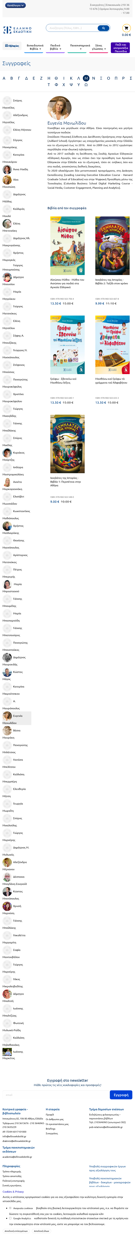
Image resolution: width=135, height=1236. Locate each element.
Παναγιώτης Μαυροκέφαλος (15, 381)
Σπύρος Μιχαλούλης (12, 820)
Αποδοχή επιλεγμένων (16, 1231)
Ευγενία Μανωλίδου (12, 717)
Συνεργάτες (97, 4)
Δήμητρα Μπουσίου (13, 279)
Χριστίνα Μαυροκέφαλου (13, 396)
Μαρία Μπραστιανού (12, 586)
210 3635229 (9, 1126)
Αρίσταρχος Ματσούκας (15, 557)
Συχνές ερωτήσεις (11, 1185)
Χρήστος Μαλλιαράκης (13, 527)
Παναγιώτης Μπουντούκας (15, 644)
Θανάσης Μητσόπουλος (13, 542)
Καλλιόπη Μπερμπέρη (13, 776)
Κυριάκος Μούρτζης (13, 454)
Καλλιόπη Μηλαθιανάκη (13, 1039)
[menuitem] (12, 46)
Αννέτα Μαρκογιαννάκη (12, 484)
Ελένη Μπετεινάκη (11, 225)
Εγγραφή (121, 1095)
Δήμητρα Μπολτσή (13, 995)
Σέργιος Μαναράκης (12, 142)
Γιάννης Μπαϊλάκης (12, 425)
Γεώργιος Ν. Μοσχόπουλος (14, 352)
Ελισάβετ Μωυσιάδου (13, 498)
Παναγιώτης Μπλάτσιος (15, 747)
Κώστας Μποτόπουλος (12, 893)
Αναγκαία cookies (22, 1208)
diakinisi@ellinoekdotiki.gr (16, 1140)
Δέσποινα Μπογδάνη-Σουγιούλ (14, 878)
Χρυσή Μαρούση (11, 908)
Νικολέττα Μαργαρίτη (14, 937)
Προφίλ (50, 1114)
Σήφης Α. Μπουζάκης (13, 337)
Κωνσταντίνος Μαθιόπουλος (16, 513)
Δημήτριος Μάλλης (14, 196)
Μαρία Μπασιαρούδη (11, 615)
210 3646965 (37, 1123)
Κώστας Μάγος (12, 674)
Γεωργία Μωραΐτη (12, 805)
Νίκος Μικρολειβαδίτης (12, 981)
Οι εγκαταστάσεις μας (57, 1123)
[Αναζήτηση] (78, 28)
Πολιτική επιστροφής (13, 1180)
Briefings (50, 1128)
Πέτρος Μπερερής (12, 571)
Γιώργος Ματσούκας (12, 308)
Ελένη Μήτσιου (16, 130)
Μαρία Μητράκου (11, 293)
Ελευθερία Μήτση (14, 791)
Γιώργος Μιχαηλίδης (12, 410)
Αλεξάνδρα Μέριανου (14, 864)
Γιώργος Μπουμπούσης (12, 267)
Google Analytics (22, 1218)
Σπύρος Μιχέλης (12, 440)
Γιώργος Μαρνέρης (12, 834)
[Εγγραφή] (67, 1094)
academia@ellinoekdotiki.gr (17, 1156)
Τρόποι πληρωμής (11, 1171)
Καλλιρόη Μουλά (13, 211)
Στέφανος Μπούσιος (13, 366)
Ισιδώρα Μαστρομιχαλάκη (13, 469)
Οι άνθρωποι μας (55, 1119)
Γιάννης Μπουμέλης (12, 600)
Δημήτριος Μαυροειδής (14, 659)
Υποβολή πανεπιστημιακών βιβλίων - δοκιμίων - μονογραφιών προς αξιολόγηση (109, 1182)
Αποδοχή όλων (41, 1231)
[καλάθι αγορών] (124, 30)
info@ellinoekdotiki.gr (14, 1136)
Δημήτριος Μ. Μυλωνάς (15, 849)
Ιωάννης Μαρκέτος (12, 1054)
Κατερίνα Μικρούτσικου (13, 688)
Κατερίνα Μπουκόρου (13, 156)
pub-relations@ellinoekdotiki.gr (106, 1126)
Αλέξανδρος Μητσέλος (15, 117)
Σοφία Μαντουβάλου (11, 952)
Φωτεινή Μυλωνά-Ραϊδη (13, 1025)
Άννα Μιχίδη (15, 169)
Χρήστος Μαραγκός (13, 254)
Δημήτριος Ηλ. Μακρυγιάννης (16, 240)
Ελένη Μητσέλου (11, 323)
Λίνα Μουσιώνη (10, 181)
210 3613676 (21, 1123)
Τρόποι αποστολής (12, 1175)
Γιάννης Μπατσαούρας (12, 630)
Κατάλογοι (15, 5)
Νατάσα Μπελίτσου (12, 761)
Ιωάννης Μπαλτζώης (12, 1010)
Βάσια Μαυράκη (11, 732)
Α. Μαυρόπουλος (11, 703)
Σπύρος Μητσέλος (12, 102)
